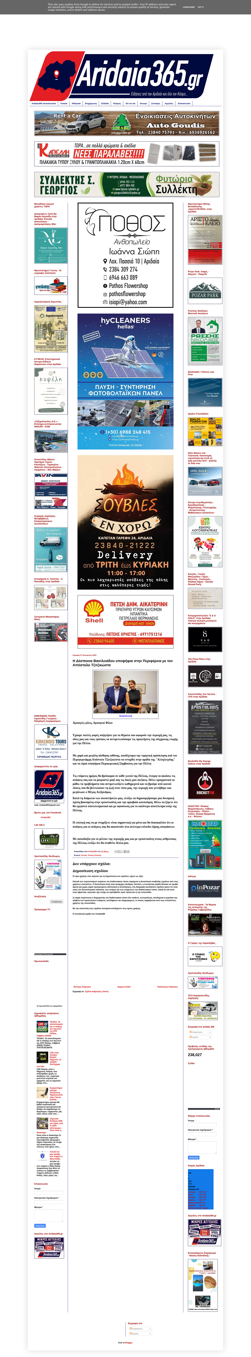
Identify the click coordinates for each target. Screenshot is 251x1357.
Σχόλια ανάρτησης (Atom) (97, 991)
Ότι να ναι (130, 103)
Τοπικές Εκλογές (94, 855)
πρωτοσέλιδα (44, 1006)
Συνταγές (155, 103)
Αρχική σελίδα (123, 987)
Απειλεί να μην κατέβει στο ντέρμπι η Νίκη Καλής (56, 1155)
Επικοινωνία (184, 103)
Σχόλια (194, 1037)
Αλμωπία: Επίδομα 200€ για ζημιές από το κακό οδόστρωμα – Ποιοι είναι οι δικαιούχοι (50, 1126)
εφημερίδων (57, 1006)
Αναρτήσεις (196, 1032)
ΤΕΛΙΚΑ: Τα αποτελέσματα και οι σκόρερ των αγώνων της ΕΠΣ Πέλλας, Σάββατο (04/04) (50, 1029)
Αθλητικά (76, 103)
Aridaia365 (45, 817)
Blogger (128, 1343)
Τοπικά (63, 103)
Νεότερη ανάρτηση (82, 987)
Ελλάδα (105, 103)
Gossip (143, 103)
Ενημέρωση (91, 103)
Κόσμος (117, 103)
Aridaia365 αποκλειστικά (44, 103)
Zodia (217, 1109)
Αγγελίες (169, 103)
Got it (201, 7)
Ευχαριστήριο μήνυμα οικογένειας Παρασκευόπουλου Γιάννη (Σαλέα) (56, 1094)
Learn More (189, 7)
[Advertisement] (125, 27)
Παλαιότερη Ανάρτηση (167, 987)
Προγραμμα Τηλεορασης (43, 954)
